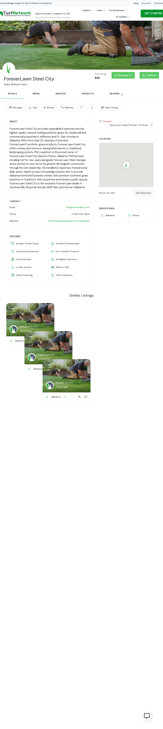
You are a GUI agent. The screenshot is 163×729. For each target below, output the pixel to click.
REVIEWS (117, 93)
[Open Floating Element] (147, 716)
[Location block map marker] (126, 165)
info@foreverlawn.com (77, 207)
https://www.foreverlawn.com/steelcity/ (68, 220)
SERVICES (60, 93)
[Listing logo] (8, 68)
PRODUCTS (88, 93)
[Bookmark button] (49, 340)
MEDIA (36, 93)
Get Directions (143, 192)
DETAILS (12, 93)
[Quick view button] (43, 340)
